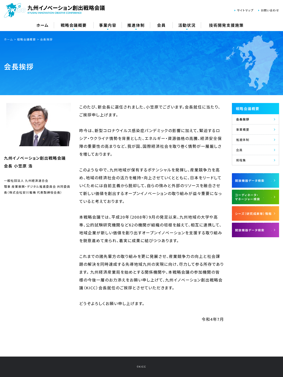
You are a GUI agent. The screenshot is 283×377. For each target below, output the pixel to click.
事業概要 (242, 129)
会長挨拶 (242, 119)
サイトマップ (245, 10)
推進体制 (242, 140)
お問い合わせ (270, 10)
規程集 (241, 160)
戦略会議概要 (247, 108)
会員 (239, 150)
